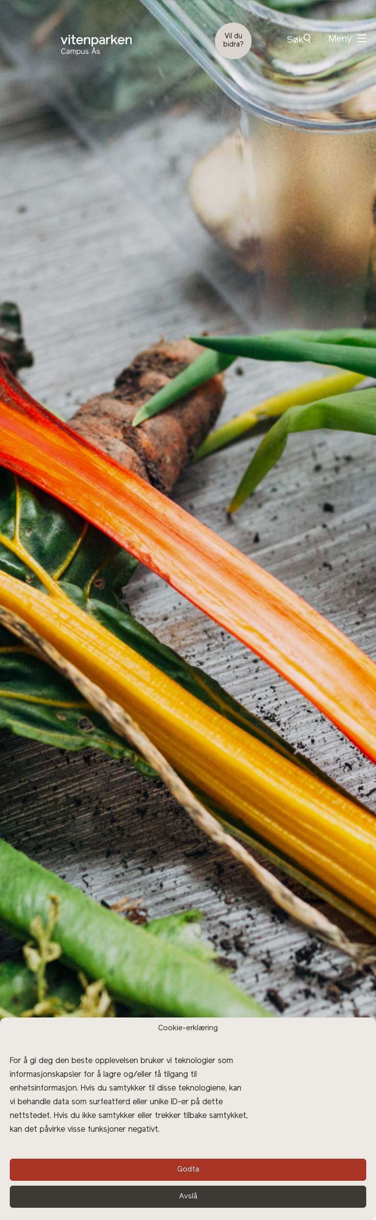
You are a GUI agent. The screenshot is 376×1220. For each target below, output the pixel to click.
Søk (298, 39)
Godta (188, 1169)
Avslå (188, 1196)
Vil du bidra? (233, 41)
